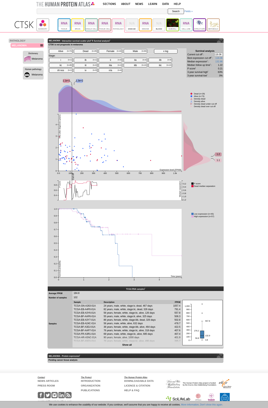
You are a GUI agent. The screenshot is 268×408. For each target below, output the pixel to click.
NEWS (139, 4)
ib (91, 60)
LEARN (152, 4)
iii (91, 65)
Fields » (188, 11)
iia (140, 60)
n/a (115, 70)
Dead (90, 51)
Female (114, 51)
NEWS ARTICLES (48, 380)
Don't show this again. (211, 404)
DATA (165, 4)
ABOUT (125, 4)
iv (91, 70)
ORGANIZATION (90, 385)
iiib (140, 65)
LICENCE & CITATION (137, 385)
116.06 (219, 58)
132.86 (219, 61)
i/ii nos (64, 70)
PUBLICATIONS (90, 390)
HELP (177, 4)
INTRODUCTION (90, 380)
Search (176, 11)
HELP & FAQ (131, 390)
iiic (165, 65)
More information (190, 404)
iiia (115, 65)
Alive (65, 51)
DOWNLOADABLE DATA (139, 380)
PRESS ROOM (46, 385)
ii (116, 60)
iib (165, 60)
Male (140, 51)
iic (66, 65)
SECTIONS (109, 4)
